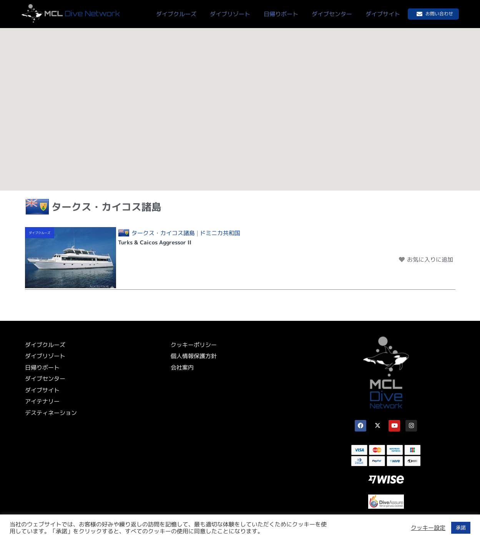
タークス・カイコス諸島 (163, 233)
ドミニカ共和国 (220, 233)
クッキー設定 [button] (428, 527)
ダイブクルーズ (39, 233)
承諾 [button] (461, 527)
